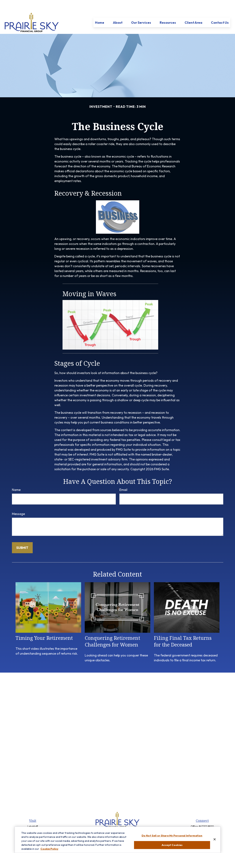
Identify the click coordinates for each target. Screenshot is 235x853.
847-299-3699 (206, 821)
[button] (99, 11)
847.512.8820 (206, 815)
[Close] (215, 841)
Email (123, 479)
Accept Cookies (171, 847)
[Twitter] (117, 823)
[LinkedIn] (123, 823)
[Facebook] (111, 823)
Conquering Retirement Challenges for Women (112, 630)
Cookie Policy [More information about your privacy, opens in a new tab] (49, 850)
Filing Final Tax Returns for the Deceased (183, 630)
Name (16, 479)
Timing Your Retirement (44, 627)
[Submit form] (22, 536)
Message (18, 503)
